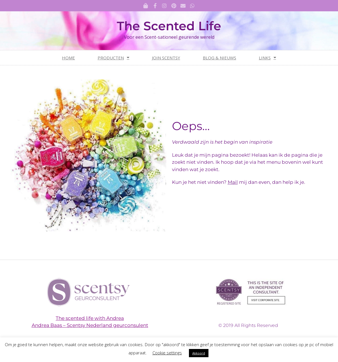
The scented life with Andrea (90, 318)
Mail (233, 182)
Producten (113, 58)
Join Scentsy (166, 58)
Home (68, 58)
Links (267, 58)
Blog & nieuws (219, 58)
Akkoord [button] (198, 353)
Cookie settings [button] (167, 352)
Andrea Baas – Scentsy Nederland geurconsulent (90, 325)
